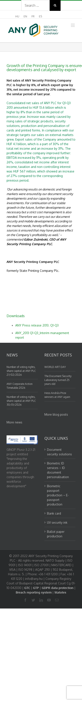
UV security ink (57, 522)
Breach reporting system (34, 592)
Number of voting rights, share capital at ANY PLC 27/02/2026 (21, 370)
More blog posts (56, 414)
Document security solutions (59, 452)
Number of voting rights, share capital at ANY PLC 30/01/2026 (21, 400)
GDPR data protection (57, 588)
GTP (36, 588)
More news (14, 422)
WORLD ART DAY (55, 367)
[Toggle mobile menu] (73, 25)
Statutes (60, 592)
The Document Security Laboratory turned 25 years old (58, 379)
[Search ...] (35, 5)
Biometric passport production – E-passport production (58, 495)
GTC (27, 588)
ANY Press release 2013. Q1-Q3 (37, 325)
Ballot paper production (56, 534)
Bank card (54, 513)
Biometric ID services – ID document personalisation (58, 470)
